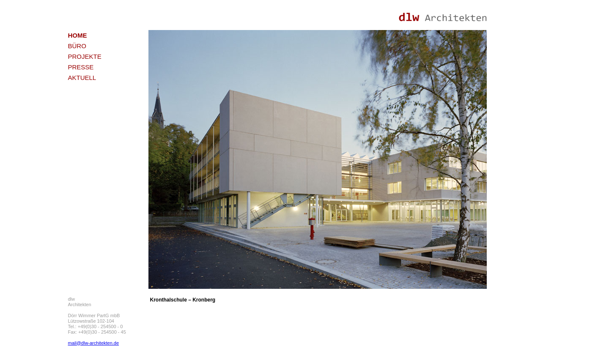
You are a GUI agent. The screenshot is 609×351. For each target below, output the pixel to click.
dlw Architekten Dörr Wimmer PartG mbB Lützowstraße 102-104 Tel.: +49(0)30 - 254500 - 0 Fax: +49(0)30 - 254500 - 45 (97, 315)
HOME (77, 35)
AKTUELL (82, 77)
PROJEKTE (85, 56)
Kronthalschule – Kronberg (183, 300)
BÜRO (77, 45)
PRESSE (81, 67)
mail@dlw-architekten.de (93, 343)
